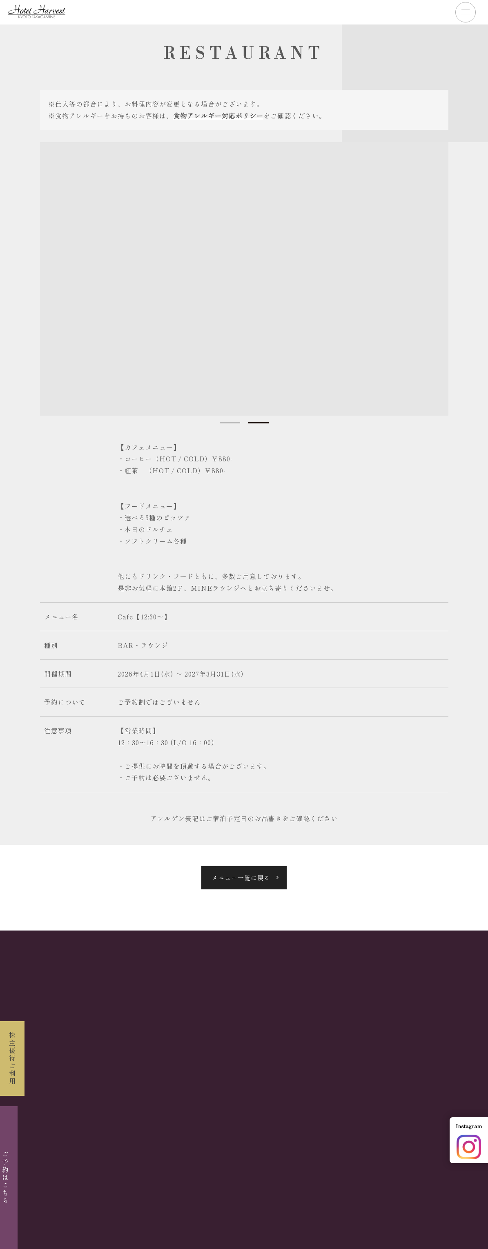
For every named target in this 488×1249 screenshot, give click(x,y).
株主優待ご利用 (12, 1058)
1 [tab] (230, 422)
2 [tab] (258, 422)
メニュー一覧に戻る (241, 877)
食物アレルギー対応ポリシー (218, 115)
